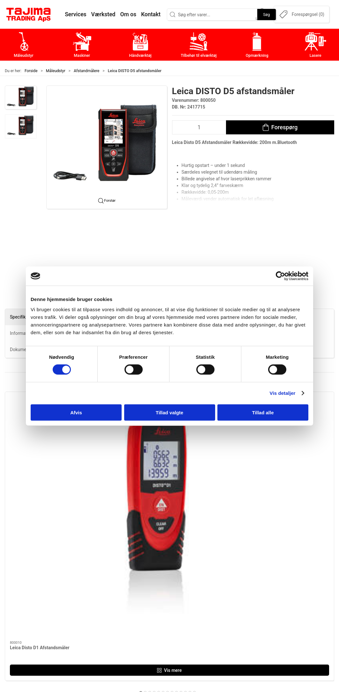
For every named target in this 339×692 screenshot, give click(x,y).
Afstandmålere (86, 71)
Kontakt (245, 584)
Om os (244, 574)
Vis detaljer (283, 393)
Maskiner (137, 584)
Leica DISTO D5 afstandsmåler (124, 459)
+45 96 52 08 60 (80, 612)
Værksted (248, 594)
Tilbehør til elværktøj (150, 604)
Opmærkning (141, 614)
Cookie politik (252, 634)
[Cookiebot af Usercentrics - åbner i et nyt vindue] (280, 276)
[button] (21, 98)
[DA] (29, 14)
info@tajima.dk (79, 618)
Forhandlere (250, 624)
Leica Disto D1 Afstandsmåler (39, 459)
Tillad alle (263, 412)
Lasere (134, 624)
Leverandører (251, 604)
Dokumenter (250, 614)
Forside (31, 71)
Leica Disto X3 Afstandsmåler (207, 459)
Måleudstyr (55, 71)
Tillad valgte (169, 412)
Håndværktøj (141, 594)
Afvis (76, 412)
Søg (266, 14)
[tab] (160, 504)
